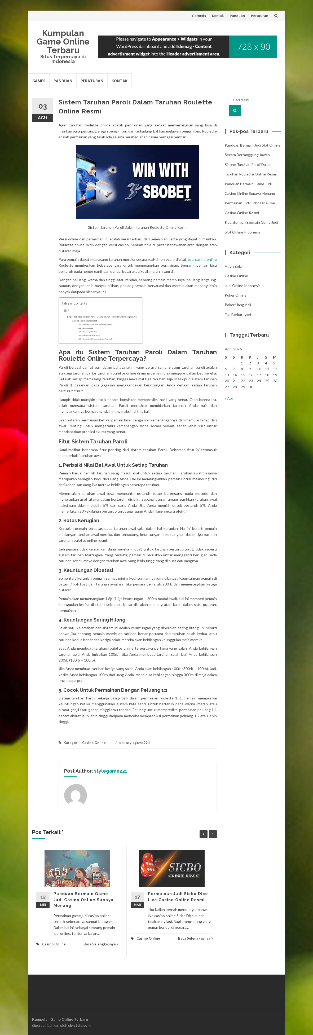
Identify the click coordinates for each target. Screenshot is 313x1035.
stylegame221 (138, 743)
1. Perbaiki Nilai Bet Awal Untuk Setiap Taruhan (97, 324)
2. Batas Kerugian (87, 328)
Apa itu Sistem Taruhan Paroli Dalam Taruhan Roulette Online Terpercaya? (103, 316)
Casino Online (94, 743)
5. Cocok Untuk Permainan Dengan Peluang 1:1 (97, 339)
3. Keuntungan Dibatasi (89, 332)
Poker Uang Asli (238, 304)
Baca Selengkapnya (100, 944)
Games (38, 80)
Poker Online (235, 295)
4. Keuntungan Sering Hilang (91, 335)
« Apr (229, 398)
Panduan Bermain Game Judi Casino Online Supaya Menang (84, 899)
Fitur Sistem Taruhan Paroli (86, 321)
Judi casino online (202, 259)
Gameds (199, 15)
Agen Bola (233, 266)
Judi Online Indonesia (243, 285)
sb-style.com (79, 1025)
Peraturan (259, 15)
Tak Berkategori (238, 314)
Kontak (218, 15)
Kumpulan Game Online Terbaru (63, 41)
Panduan (237, 15)
